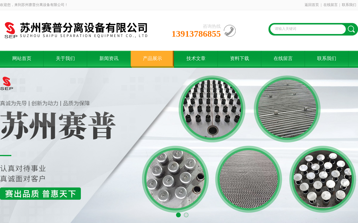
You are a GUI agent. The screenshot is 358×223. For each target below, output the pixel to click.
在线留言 (330, 5)
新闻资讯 (108, 58)
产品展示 (152, 58)
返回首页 (312, 5)
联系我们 (349, 5)
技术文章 (196, 58)
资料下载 (239, 58)
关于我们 (65, 58)
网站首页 (21, 58)
